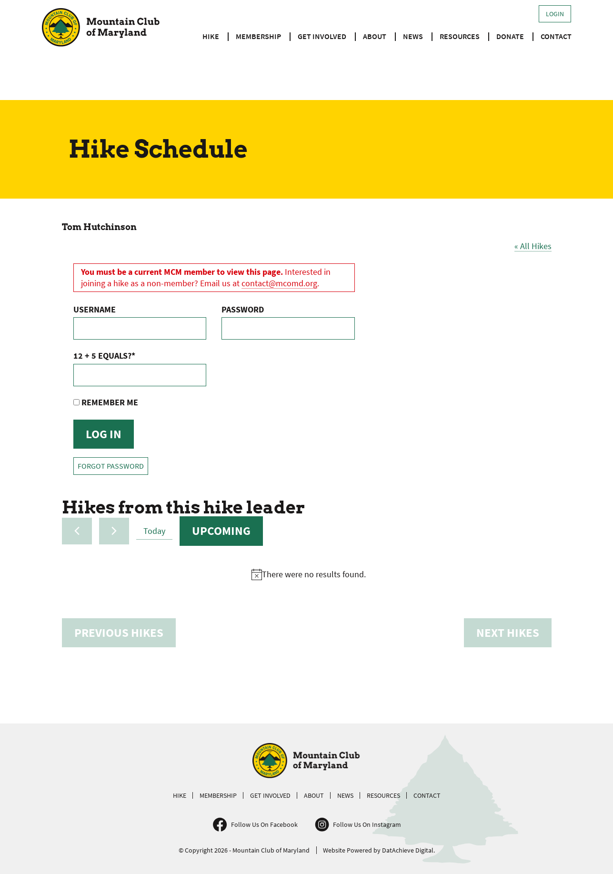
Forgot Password (111, 466)
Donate (510, 36)
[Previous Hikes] (77, 531)
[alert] (309, 574)
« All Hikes (533, 246)
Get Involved (322, 36)
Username (94, 309)
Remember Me (105, 402)
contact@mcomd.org (279, 283)
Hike (210, 36)
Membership (258, 36)
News (413, 36)
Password (242, 309)
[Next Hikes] (114, 531)
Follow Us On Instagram (367, 824)
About (374, 36)
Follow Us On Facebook (264, 824)
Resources (460, 36)
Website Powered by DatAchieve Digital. (379, 850)
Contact (556, 36)
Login (555, 14)
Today (154, 530)
